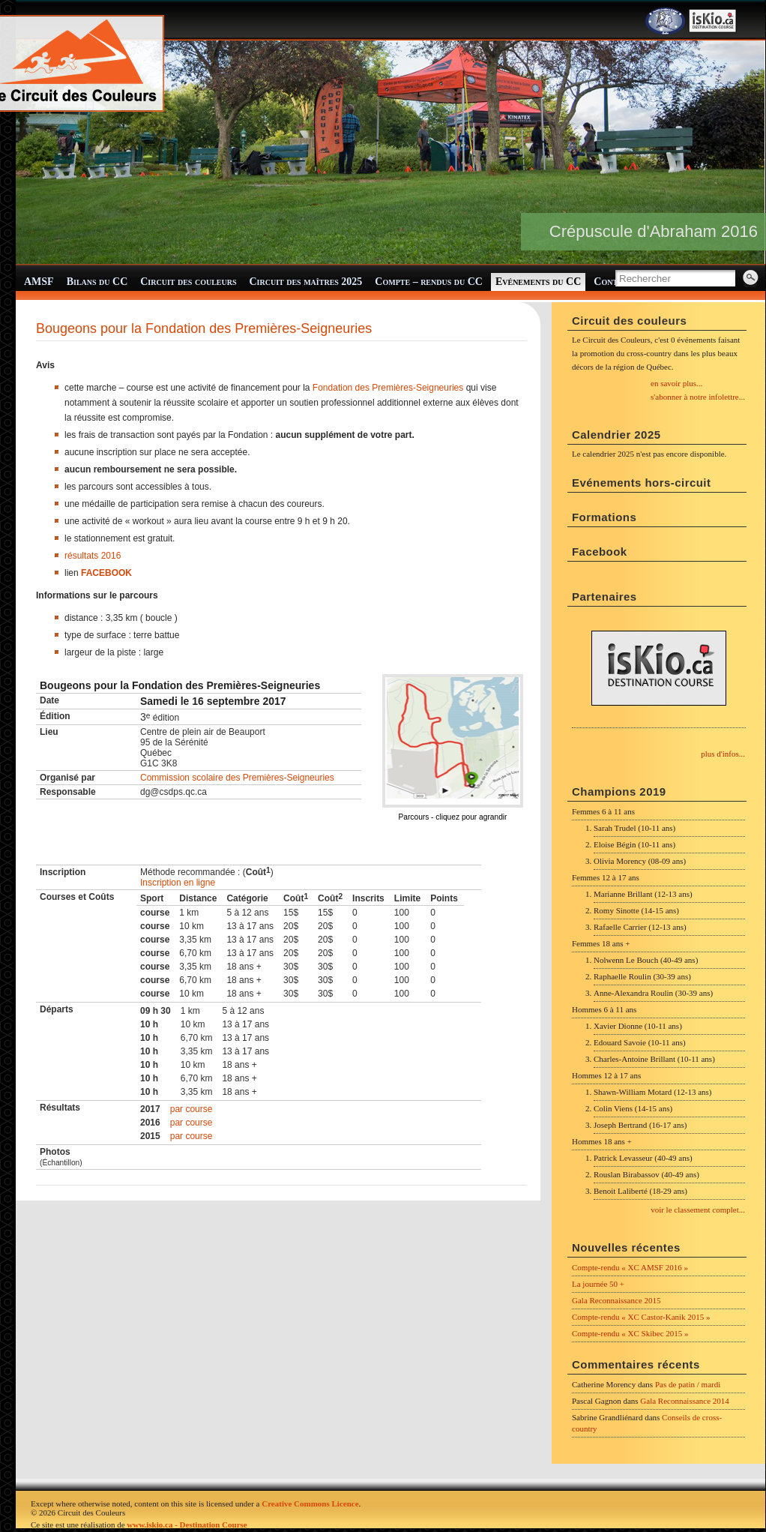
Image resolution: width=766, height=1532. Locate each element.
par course (191, 1109)
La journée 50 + (598, 1283)
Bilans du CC (97, 281)
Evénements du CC (538, 281)
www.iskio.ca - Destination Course (187, 1524)
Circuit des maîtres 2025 (306, 281)
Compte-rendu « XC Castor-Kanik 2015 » (641, 1316)
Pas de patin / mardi (687, 1384)
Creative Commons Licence (310, 1503)
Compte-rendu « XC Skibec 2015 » (630, 1333)
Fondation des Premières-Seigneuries (387, 387)
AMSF (39, 281)
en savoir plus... (676, 383)
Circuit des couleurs (188, 281)
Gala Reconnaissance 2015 (616, 1300)
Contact (613, 281)
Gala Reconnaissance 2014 (684, 1400)
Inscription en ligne (177, 882)
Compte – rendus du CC (429, 281)
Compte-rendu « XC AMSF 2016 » (630, 1267)
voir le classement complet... (698, 1209)
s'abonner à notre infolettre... (698, 396)
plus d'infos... (723, 753)
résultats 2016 (92, 555)
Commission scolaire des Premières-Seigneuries (237, 777)
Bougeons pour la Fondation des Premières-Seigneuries (204, 328)
